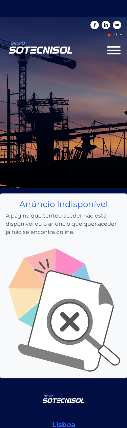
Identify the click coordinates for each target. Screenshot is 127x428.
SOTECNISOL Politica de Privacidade (60, 420)
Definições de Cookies (97, 425)
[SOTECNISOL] (63, 315)
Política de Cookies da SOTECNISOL (37, 425)
